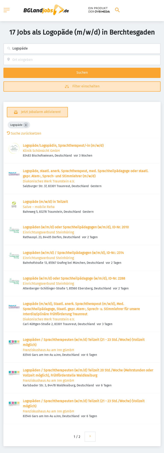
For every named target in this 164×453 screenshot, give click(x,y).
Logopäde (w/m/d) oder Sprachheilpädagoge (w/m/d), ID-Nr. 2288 (74, 278)
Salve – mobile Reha (39, 207)
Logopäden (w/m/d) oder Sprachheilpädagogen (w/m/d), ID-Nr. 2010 (76, 227)
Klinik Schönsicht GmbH (41, 151)
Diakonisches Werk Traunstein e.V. (49, 181)
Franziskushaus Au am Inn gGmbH (48, 350)
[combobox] (82, 48)
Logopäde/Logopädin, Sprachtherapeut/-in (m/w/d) (63, 146)
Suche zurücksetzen (24, 133)
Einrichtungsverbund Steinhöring (48, 232)
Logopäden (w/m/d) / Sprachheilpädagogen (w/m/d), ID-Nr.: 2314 (73, 253)
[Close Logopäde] (25, 125)
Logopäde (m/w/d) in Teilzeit (45, 202)
